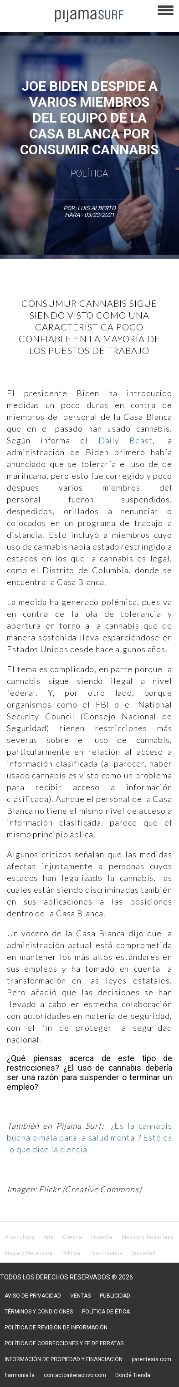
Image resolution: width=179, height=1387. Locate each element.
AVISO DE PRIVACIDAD (33, 1296)
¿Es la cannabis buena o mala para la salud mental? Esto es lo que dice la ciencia (89, 1137)
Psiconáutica (106, 1253)
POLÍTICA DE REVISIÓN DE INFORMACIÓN (56, 1327)
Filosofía (102, 1237)
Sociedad (143, 1253)
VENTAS (80, 1296)
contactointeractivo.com (75, 1375)
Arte (48, 1237)
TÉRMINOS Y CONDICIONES (39, 1311)
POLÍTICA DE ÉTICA (106, 1311)
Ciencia (72, 1237)
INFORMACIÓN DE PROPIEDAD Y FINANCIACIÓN (64, 1359)
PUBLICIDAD (115, 1296)
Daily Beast (125, 440)
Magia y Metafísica (28, 1253)
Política (89, 173)
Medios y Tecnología (148, 1237)
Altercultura (19, 1237)
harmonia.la (20, 1375)
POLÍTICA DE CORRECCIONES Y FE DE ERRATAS (64, 1343)
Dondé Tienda (132, 1375)
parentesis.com (151, 1359)
